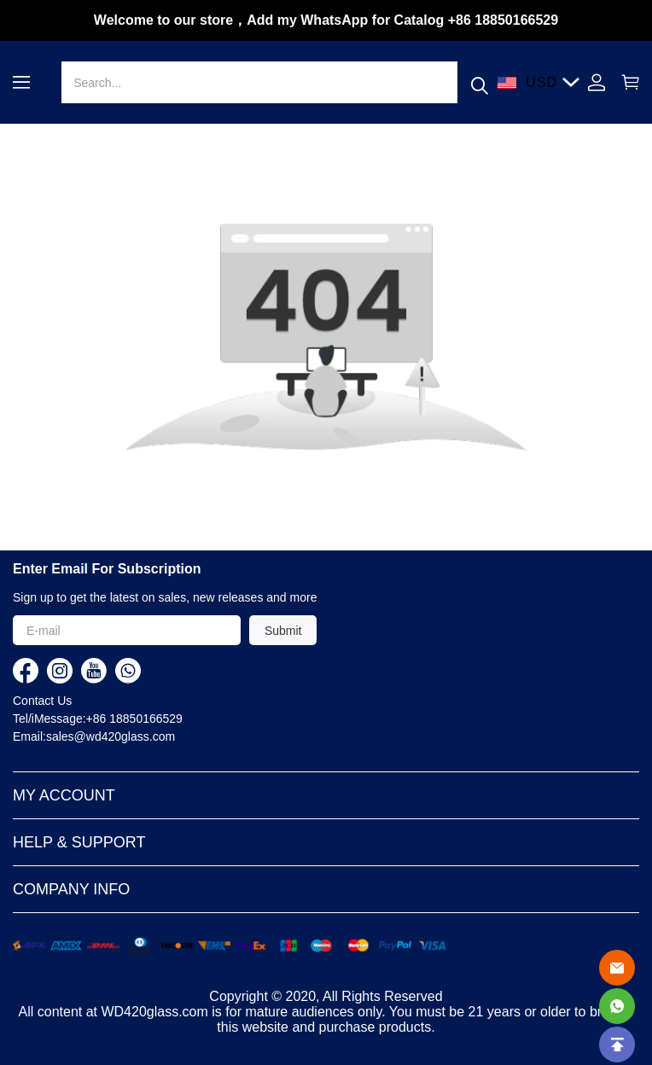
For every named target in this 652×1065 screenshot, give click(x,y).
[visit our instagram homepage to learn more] (60, 671)
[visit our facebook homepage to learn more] (25, 671)
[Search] (259, 82)
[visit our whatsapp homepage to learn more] (128, 671)
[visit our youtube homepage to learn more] (94, 671)
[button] (21, 82)
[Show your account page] (596, 82)
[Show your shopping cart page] (626, 82)
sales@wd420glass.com (110, 736)
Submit (283, 630)
